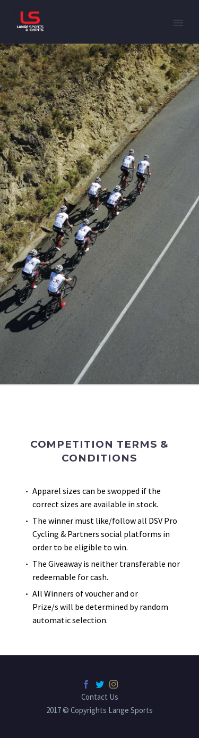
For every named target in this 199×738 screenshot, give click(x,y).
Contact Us (99, 697)
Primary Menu (178, 23)
